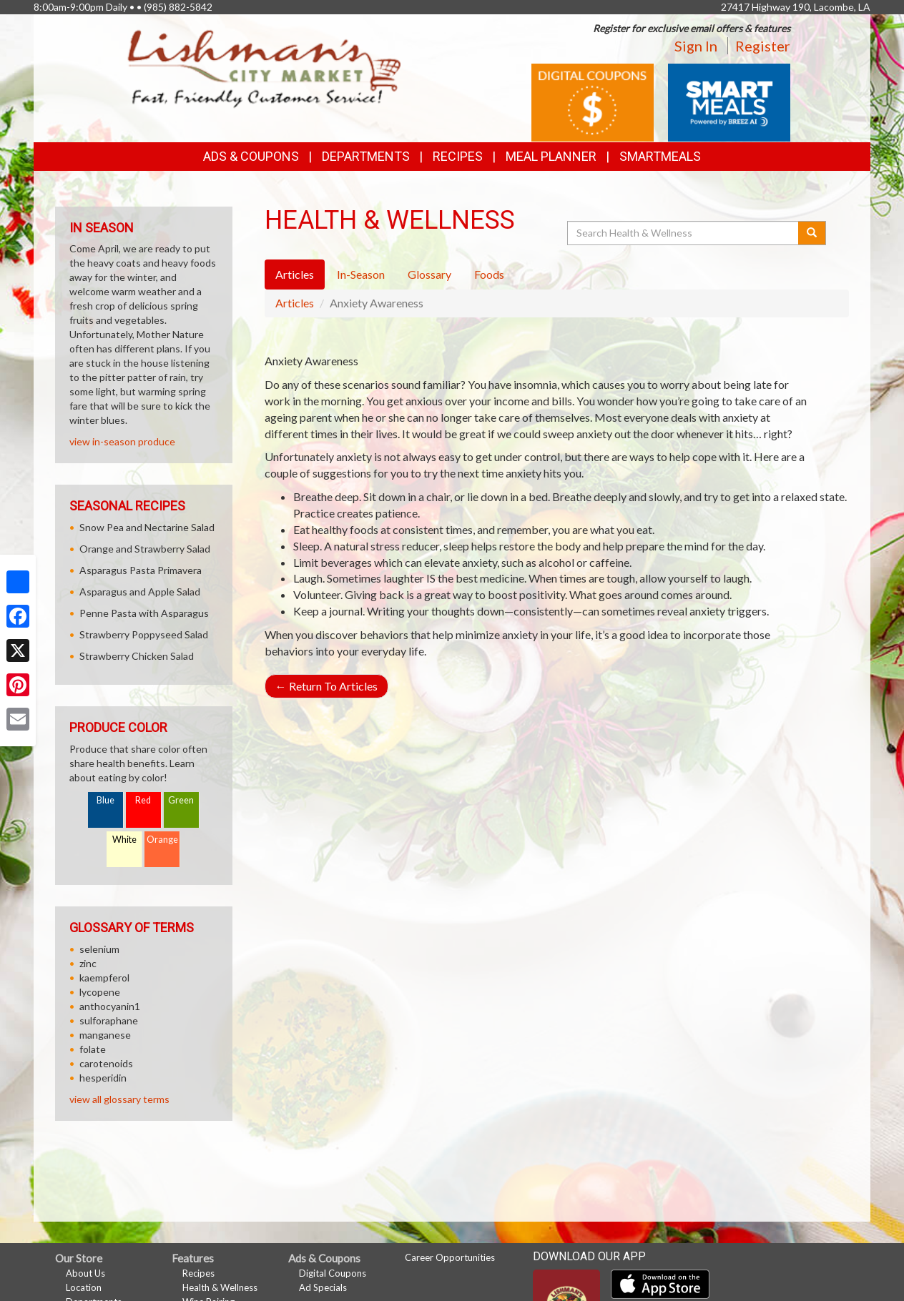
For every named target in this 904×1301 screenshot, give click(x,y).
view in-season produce (122, 441)
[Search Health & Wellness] (683, 233)
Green (181, 800)
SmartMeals (660, 156)
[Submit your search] (812, 233)
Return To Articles (326, 686)
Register (762, 45)
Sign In (695, 45)
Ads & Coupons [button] (251, 156)
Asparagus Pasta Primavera (140, 570)
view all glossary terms (119, 1099)
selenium (99, 949)
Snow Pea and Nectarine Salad (147, 527)
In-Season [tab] (361, 274)
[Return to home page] (264, 68)
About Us (85, 1273)
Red (143, 800)
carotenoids (106, 1063)
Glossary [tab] (429, 274)
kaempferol (104, 977)
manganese (105, 1035)
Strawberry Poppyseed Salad (143, 634)
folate (92, 1049)
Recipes (458, 156)
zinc (88, 963)
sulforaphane (108, 1020)
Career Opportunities (450, 1257)
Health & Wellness (219, 1287)
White (124, 839)
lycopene (99, 992)
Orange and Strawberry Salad (144, 549)
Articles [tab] (294, 274)
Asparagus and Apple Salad (139, 591)
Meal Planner (551, 156)
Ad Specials (323, 1287)
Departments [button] (366, 156)
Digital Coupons (332, 1273)
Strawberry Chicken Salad (136, 656)
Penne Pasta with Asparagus (144, 613)
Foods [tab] (489, 274)
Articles (294, 303)
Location (84, 1287)
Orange (162, 839)
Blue (105, 800)
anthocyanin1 (109, 1006)
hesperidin (103, 1078)
